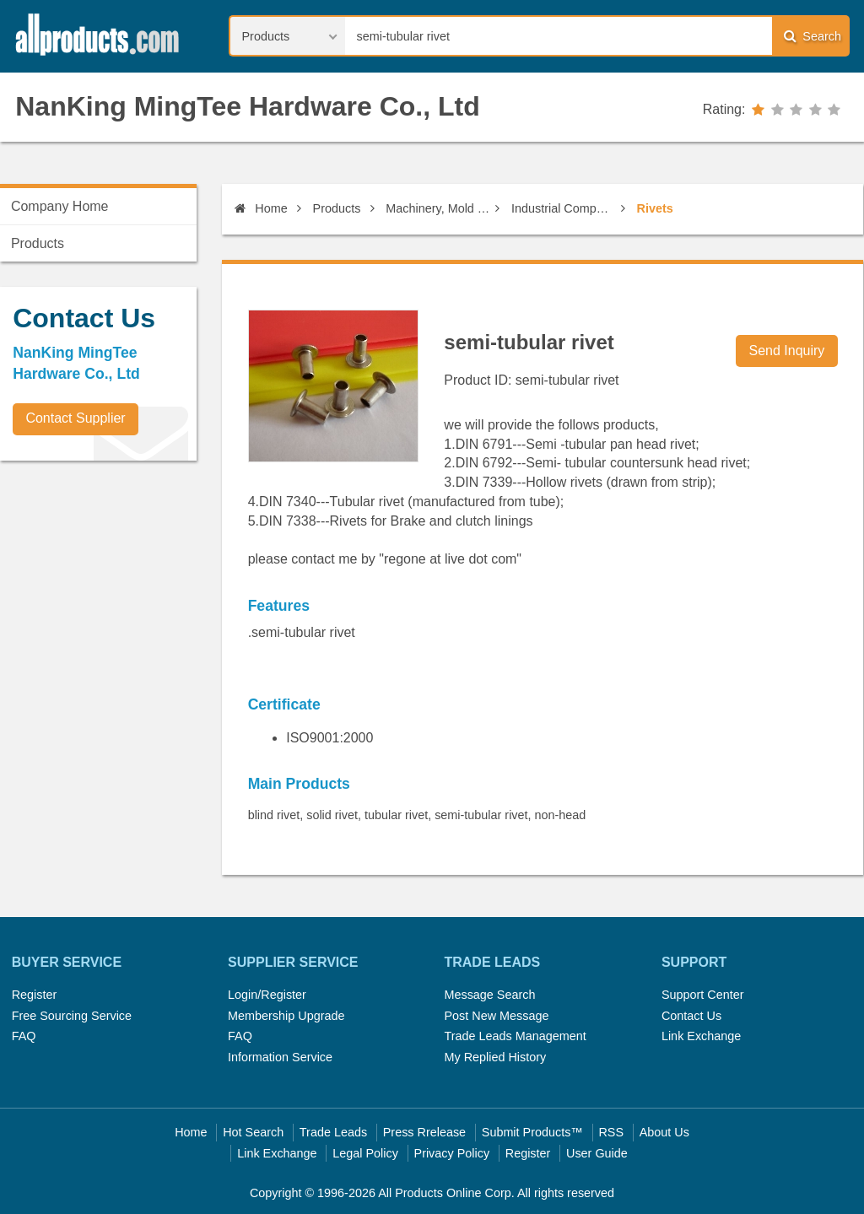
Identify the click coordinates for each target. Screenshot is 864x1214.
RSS (611, 1132)
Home (261, 208)
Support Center (703, 994)
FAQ (24, 1036)
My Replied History (495, 1057)
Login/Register (267, 994)
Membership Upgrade (286, 1015)
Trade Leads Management (515, 1036)
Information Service (280, 1057)
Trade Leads (333, 1132)
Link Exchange (701, 1036)
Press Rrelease (424, 1132)
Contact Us (691, 1015)
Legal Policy (365, 1153)
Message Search (489, 994)
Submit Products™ (532, 1132)
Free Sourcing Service (72, 1015)
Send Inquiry (787, 350)
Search (812, 36)
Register (34, 994)
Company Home (60, 206)
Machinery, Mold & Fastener (437, 208)
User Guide (597, 1153)
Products (337, 208)
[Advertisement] (126, 591)
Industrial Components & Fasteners (563, 208)
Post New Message (496, 1015)
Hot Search (253, 1132)
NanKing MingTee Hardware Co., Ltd (247, 106)
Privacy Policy (452, 1153)
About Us (664, 1132)
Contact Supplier (75, 418)
